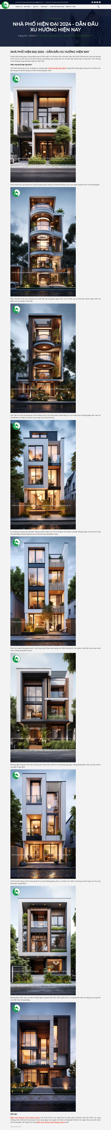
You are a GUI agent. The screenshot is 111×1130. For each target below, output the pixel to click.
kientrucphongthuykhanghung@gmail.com (31, 2)
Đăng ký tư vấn (71, 6)
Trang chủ (18, 6)
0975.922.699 (64, 2)
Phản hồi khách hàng (57, 6)
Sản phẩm (28, 6)
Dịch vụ (36, 6)
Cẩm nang (45, 6)
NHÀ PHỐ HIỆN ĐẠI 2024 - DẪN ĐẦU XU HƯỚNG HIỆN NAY (49, 51)
